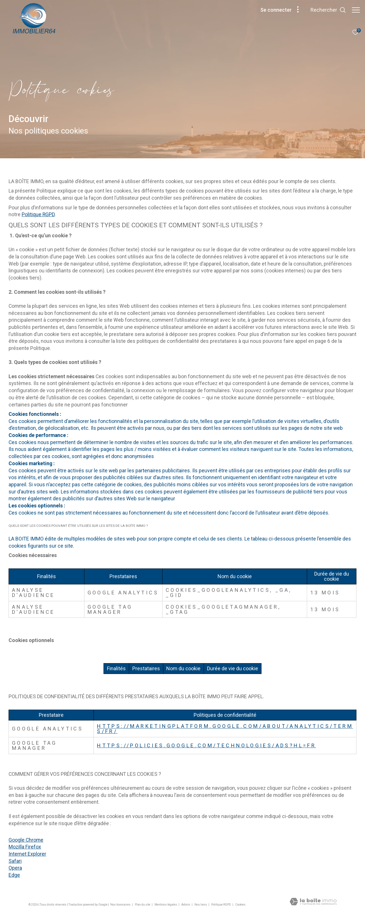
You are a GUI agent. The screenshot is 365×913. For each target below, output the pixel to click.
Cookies (240, 904)
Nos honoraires (120, 904)
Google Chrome (26, 840)
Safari (15, 861)
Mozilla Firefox (25, 847)
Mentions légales (166, 904)
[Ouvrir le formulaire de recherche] (328, 10)
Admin (186, 904)
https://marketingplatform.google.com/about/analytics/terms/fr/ (225, 728)
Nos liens (201, 904)
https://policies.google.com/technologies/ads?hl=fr (206, 745)
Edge (14, 875)
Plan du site (143, 904)
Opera (15, 868)
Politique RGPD (38, 214)
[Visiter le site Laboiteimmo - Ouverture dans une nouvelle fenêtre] (313, 902)
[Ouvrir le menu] (356, 10)
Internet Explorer (27, 854)
